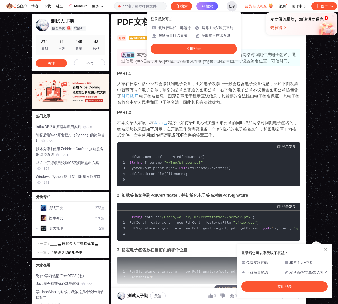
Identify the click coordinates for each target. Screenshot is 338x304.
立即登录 (194, 49)
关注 (157, 296)
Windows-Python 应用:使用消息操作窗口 (68, 179)
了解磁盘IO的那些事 (66, 252)
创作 (324, 6)
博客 (35, 6)
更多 (97, 6)
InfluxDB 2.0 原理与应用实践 (65, 127)
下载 (47, 6)
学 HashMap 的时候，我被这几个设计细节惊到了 (70, 295)
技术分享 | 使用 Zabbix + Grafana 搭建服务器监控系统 (70, 152)
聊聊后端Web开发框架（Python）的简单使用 (70, 138)
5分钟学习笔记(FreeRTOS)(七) (60, 276)
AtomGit (77, 6)
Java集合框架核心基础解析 (64, 284)
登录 (231, 6)
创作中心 (299, 6)
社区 (59, 6)
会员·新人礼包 (259, 5)
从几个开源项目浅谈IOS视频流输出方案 (67, 166)
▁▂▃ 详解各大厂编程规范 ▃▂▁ (76, 244)
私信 (89, 63)
